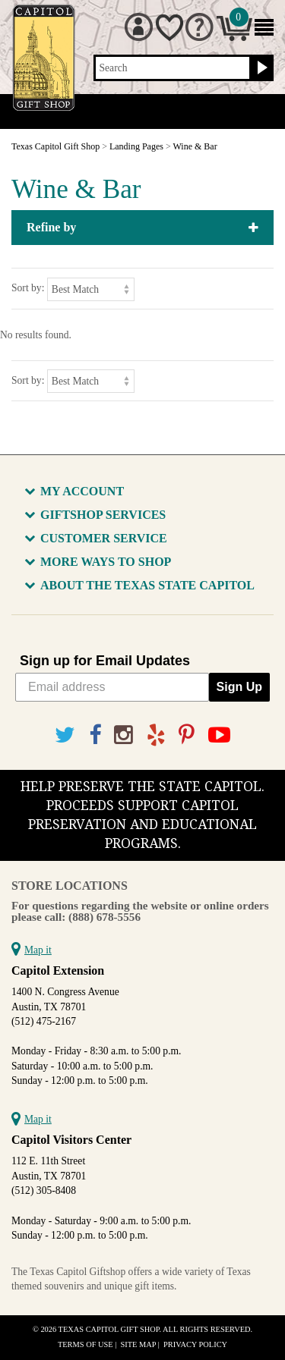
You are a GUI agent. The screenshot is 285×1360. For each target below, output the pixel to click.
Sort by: (27, 288)
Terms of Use (85, 1344)
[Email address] (112, 687)
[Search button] (260, 68)
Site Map (139, 1344)
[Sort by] (91, 289)
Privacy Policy (195, 1344)
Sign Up (239, 686)
